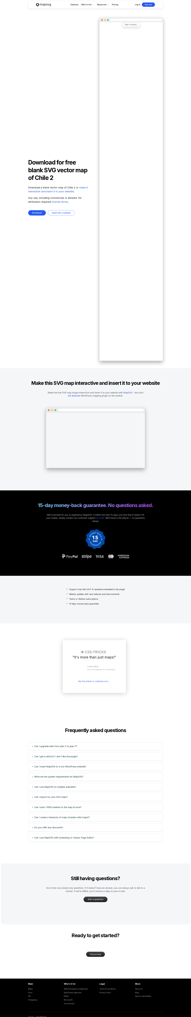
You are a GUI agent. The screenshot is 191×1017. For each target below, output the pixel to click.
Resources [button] (101, 4)
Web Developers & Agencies (76, 989)
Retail (66, 996)
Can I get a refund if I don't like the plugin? (56, 756)
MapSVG (127, 392)
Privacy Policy (105, 992)
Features (74, 4)
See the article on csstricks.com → (94, 681)
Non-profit (68, 1000)
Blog (137, 992)
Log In (137, 4)
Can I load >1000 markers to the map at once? (57, 807)
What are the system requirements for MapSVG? (58, 776)
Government (69, 1003)
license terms (60, 201)
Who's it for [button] (86, 4)
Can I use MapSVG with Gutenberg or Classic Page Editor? (64, 837)
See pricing (95, 954)
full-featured (74, 395)
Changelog (32, 1000)
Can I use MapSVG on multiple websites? (55, 787)
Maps (30, 989)
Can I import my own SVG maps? (51, 797)
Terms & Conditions (107, 989)
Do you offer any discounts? (48, 827)
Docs (30, 992)
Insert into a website (61, 213)
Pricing (115, 4)
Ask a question (95, 899)
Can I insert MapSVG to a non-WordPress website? (60, 766)
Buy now (148, 5)
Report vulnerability (143, 996)
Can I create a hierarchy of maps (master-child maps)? (62, 817)
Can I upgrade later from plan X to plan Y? (55, 746)
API (29, 996)
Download (37, 213)
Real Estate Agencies (73, 992)
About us (139, 989)
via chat (100, 518)
